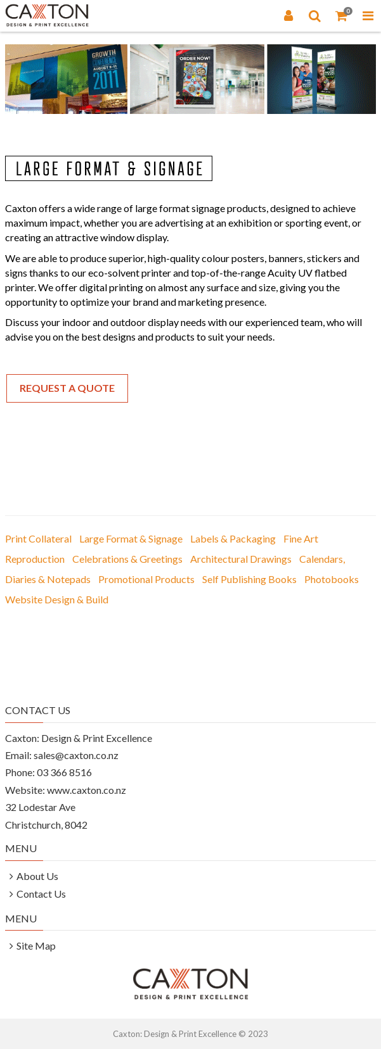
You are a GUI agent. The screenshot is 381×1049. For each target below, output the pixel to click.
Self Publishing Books (249, 579)
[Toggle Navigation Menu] (367, 15)
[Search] (315, 15)
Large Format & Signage (131, 538)
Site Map (36, 945)
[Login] (288, 15)
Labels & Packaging (233, 538)
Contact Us (41, 894)
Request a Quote (67, 388)
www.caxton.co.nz (86, 790)
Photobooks (331, 579)
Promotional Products (146, 579)
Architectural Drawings (241, 559)
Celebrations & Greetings (127, 559)
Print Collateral (38, 538)
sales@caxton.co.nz (76, 755)
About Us (37, 876)
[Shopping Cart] (341, 15)
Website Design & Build (56, 599)
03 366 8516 (64, 772)
